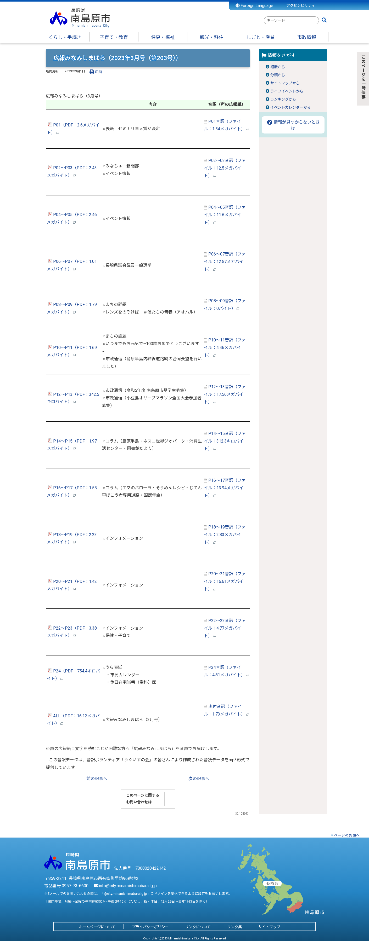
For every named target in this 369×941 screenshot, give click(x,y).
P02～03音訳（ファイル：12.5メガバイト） (225, 168)
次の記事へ (198, 778)
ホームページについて (97, 927)
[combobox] (291, 20)
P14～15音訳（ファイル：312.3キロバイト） (225, 441)
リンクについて (198, 927)
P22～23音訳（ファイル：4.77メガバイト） (225, 628)
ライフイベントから (286, 91)
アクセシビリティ (300, 5)
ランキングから (283, 99)
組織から (277, 67)
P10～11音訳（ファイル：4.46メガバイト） (225, 348)
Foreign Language (254, 5)
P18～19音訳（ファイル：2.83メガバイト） (225, 535)
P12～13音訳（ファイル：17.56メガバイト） (225, 394)
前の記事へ (96, 778)
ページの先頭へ (347, 835)
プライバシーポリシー (150, 927)
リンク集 (234, 927)
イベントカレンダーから (290, 107)
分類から (277, 75)
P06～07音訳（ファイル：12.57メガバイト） (225, 262)
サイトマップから (285, 83)
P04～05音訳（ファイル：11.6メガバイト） (225, 215)
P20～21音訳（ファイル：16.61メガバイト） (225, 581)
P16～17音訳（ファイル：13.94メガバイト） (225, 488)
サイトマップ (269, 927)
